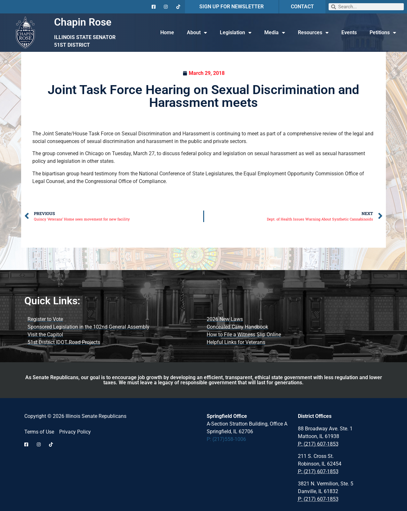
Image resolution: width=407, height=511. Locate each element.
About (197, 32)
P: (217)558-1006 (226, 439)
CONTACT (302, 7)
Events (349, 32)
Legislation (235, 32)
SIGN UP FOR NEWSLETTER (231, 7)
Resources (313, 32)
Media (274, 32)
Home (167, 32)
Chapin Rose (82, 22)
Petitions (383, 32)
